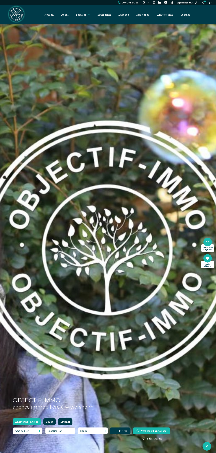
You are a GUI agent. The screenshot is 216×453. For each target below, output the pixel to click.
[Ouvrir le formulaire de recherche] (120, 430)
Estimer (65, 421)
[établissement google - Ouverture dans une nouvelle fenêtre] (144, 2)
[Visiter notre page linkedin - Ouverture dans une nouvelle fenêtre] (159, 2)
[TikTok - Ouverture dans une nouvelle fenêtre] (172, 2)
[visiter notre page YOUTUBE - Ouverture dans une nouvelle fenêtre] (165, 2)
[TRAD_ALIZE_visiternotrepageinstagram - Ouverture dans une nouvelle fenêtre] (154, 2)
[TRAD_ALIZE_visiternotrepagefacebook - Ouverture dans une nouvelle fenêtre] (148, 2)
